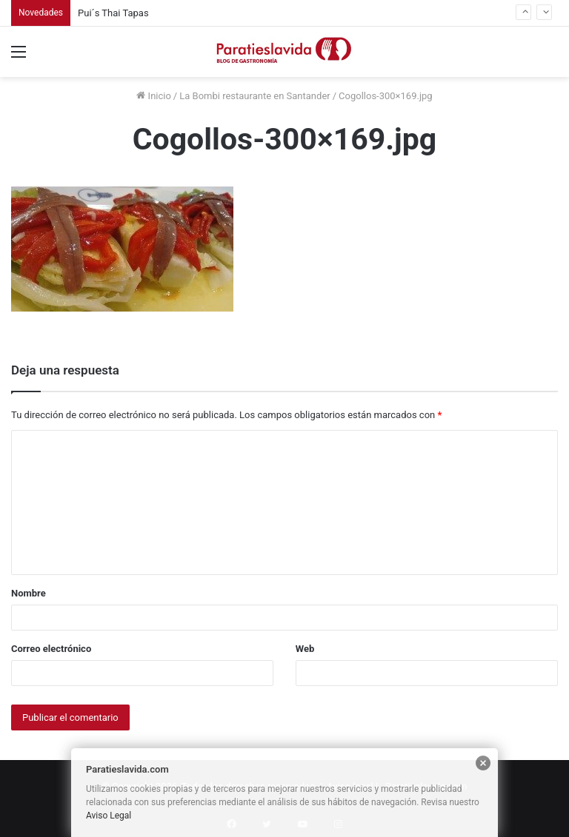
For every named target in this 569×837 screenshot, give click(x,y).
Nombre (28, 593)
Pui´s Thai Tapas (113, 13)
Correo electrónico (51, 648)
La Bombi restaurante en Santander (254, 95)
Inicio (153, 95)
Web (305, 648)
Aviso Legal (108, 815)
